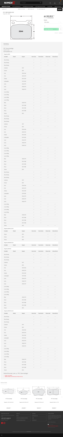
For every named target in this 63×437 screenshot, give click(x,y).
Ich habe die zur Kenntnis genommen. (53, 426)
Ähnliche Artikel (4, 382)
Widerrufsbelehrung (20, 420)
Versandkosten (29, 431)
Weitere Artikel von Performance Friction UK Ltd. (13, 376)
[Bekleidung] (57, 6)
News (17, 415)
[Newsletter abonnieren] (60, 422)
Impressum (34, 420)
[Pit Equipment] (16, 6)
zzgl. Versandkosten (51, 17)
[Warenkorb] (61, 3)
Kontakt (18, 413)
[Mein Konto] (56, 3)
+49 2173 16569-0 (6, 418)
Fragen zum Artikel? (8, 375)
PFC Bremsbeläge (9, 398)
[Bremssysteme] (6, 6)
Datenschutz (35, 415)
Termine (33, 413)
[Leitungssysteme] (40, 6)
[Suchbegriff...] (31, 3)
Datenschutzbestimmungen (53, 425)
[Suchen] (40, 3)
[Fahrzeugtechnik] (28, 6)
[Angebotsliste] (50, 3)
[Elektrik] (49, 6)
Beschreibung (6, 43)
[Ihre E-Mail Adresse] (53, 422)
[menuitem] (31, 3)
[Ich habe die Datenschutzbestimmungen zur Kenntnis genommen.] (48, 424)
